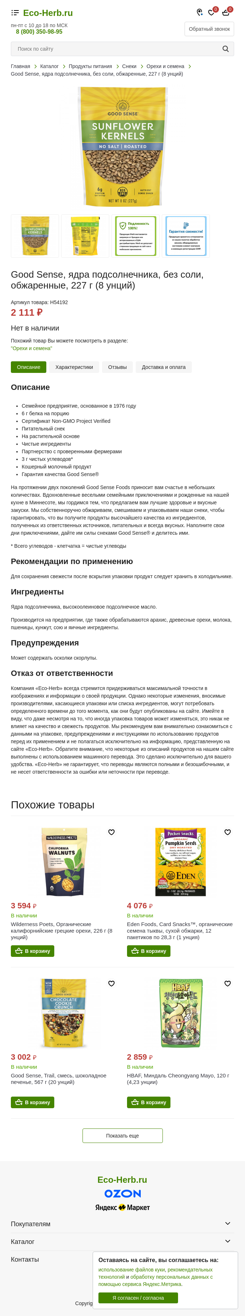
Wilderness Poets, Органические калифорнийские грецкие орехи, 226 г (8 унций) (62, 930)
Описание (28, 367)
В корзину (37, 951)
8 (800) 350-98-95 (39, 32)
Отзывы (117, 367)
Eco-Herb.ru (48, 13)
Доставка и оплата (164, 367)
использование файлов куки (131, 1270)
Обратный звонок (209, 29)
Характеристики (74, 367)
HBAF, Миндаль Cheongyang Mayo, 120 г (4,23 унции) (178, 1078)
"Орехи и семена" (31, 348)
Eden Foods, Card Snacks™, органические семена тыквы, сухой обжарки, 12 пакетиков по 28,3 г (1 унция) (180, 930)
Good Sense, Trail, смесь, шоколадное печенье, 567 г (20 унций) (58, 1078)
